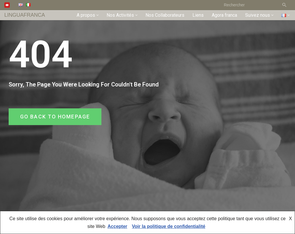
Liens (198, 15)
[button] (98, 15)
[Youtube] (7, 5)
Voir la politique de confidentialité (168, 226)
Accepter (117, 226)
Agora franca (224, 15)
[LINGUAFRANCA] (24, 15)
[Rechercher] (249, 5)
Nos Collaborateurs (164, 15)
